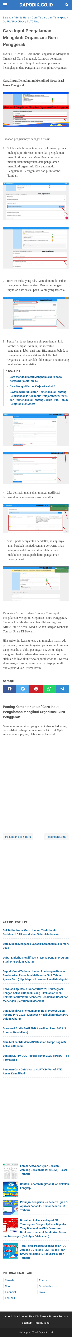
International (42, 1322)
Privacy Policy (57, 1316)
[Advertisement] (36, 880)
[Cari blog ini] (67, 5)
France (43, 1280)
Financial (10, 1292)
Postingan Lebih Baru (18, 836)
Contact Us (25, 1316)
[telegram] (62, 689)
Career (9, 1286)
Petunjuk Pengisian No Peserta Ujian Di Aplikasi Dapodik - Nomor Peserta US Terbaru (44, 1206)
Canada (9, 1280)
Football (10, 1298)
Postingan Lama (56, 836)
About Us (10, 1316)
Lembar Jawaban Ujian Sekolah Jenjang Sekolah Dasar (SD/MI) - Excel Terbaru (43, 1169)
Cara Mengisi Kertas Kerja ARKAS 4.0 (32, 386)
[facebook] (9, 689)
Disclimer (40, 1316)
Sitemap (27, 1322)
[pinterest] (36, 689)
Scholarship (46, 1286)
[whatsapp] (49, 689)
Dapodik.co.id (36, 5)
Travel (42, 1292)
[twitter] (22, 689)
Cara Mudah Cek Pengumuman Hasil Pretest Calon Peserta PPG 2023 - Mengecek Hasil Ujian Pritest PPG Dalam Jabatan (36, 1014)
